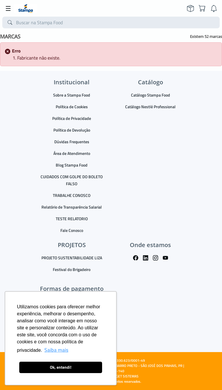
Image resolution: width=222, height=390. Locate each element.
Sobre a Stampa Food (71, 95)
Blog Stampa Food (72, 165)
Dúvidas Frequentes (71, 142)
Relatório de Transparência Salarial (71, 207)
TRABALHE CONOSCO (71, 195)
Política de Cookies (72, 107)
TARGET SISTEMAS (124, 376)
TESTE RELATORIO (72, 219)
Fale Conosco (71, 230)
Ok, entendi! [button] (60, 367)
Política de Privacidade (71, 118)
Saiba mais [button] (56, 350)
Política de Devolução (71, 130)
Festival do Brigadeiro (71, 269)
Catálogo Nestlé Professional (150, 107)
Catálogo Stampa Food (150, 95)
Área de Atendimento (71, 153)
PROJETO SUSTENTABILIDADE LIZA (71, 258)
